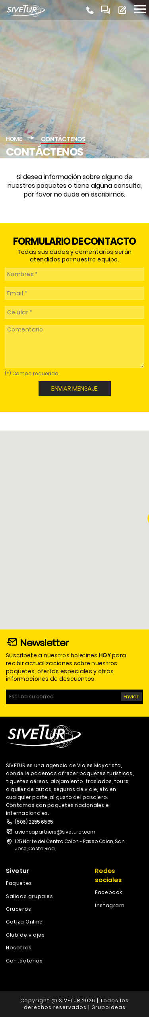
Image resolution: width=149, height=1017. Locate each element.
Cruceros (18, 909)
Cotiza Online (24, 921)
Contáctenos (24, 960)
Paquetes (19, 883)
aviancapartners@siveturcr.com (55, 831)
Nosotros (19, 947)
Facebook (108, 892)
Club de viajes (25, 934)
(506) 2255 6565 (34, 821)
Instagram (109, 905)
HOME (14, 139)
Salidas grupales (29, 896)
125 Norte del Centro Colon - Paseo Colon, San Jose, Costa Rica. (69, 845)
